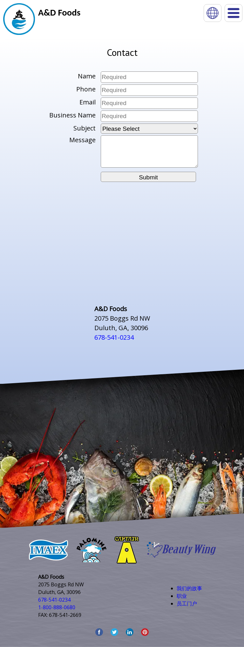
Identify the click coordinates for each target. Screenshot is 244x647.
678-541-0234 (114, 337)
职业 (182, 595)
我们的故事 (189, 588)
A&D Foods (59, 12)
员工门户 (187, 603)
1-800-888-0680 (56, 607)
